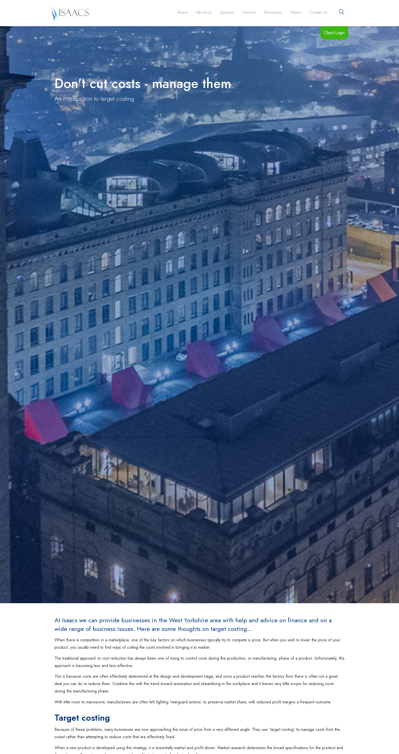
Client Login (334, 33)
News (296, 12)
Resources (273, 12)
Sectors (249, 12)
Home (182, 12)
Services (227, 12)
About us (203, 12)
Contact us (318, 12)
